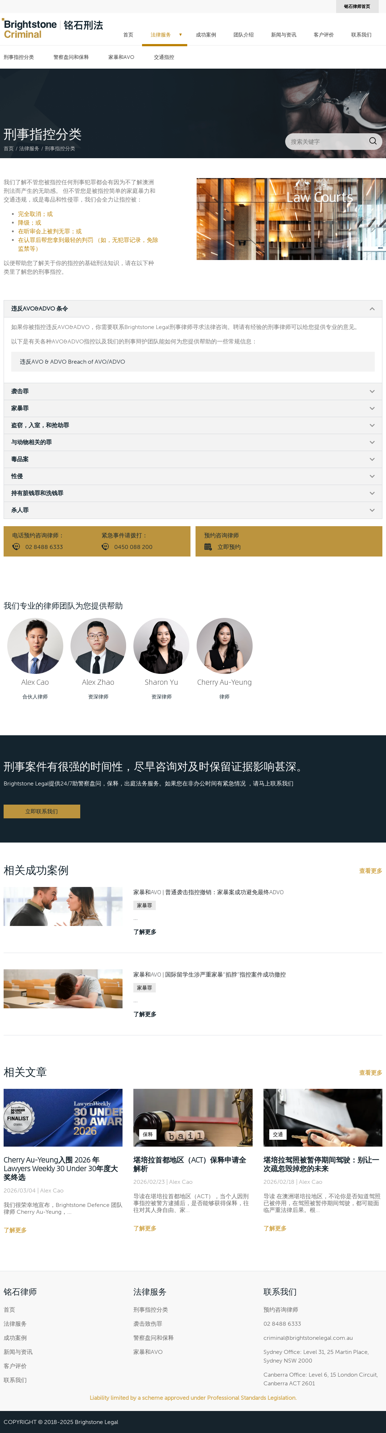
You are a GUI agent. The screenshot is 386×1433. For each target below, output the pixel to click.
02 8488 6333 (44, 547)
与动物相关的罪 (31, 442)
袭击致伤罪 (147, 1323)
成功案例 (206, 35)
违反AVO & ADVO (72, 361)
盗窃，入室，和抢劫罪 (40, 425)
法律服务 (161, 35)
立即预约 (229, 547)
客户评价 (324, 35)
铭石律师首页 (357, 6)
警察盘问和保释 (71, 57)
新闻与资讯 (283, 35)
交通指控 (164, 57)
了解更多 (144, 931)
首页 (128, 35)
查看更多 (370, 870)
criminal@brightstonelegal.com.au (308, 1337)
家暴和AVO (121, 57)
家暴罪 (20, 408)
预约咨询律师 (280, 1309)
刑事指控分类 (19, 57)
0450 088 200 (133, 547)
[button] (193, 308)
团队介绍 (243, 35)
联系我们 (361, 35)
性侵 (17, 476)
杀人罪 (20, 510)
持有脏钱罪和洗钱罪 (37, 493)
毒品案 (20, 459)
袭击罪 (20, 391)
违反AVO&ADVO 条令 (39, 308)
